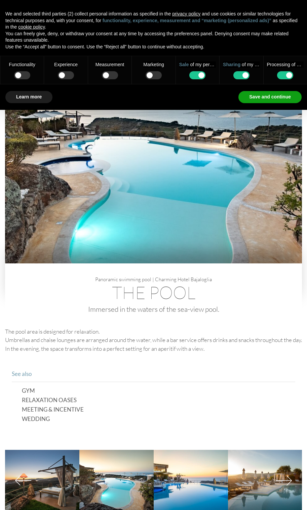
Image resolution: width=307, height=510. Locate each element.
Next (284, 480)
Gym (28, 391)
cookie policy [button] (31, 27)
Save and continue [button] (270, 96)
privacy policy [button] (186, 13)
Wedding (36, 419)
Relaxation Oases (49, 400)
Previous (23, 480)
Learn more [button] (29, 96)
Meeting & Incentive (53, 410)
